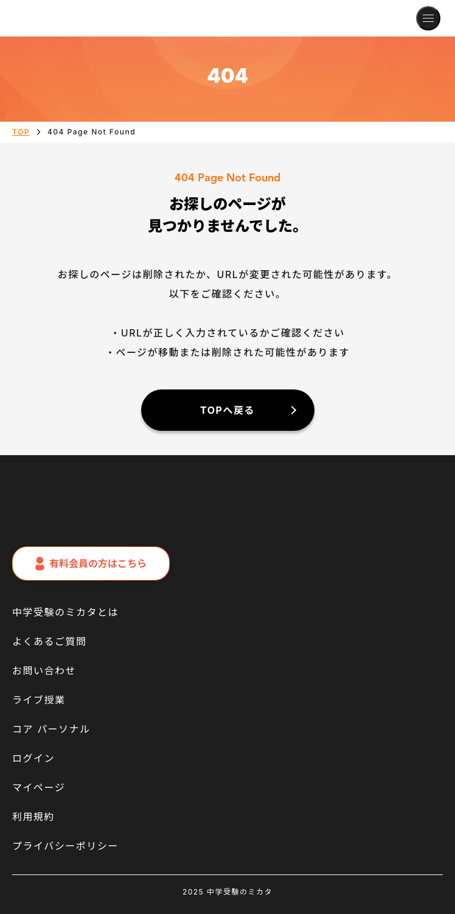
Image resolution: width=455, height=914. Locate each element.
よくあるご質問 (49, 641)
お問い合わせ (44, 671)
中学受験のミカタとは (65, 612)
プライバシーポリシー (65, 846)
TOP (21, 131)
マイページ (38, 787)
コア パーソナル (51, 729)
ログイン (33, 758)
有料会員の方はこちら (91, 564)
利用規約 (33, 817)
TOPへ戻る (227, 410)
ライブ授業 (39, 700)
